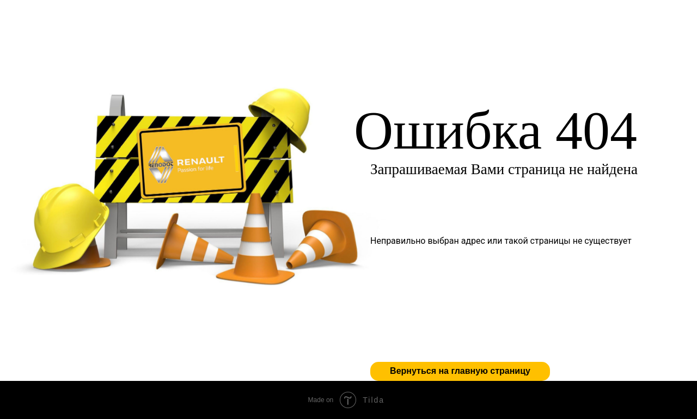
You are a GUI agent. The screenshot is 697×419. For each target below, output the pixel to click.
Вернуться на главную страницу (460, 370)
